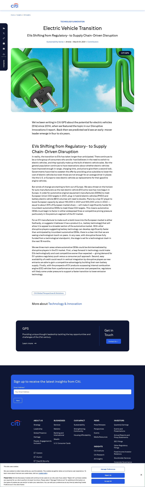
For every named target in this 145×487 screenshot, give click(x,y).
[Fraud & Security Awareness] (43, 462)
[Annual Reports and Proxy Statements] (123, 436)
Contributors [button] (93, 42)
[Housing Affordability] (83, 435)
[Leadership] (43, 429)
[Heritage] (43, 437)
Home (13, 15)
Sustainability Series (55, 42)
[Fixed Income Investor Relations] (123, 453)
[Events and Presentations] (123, 430)
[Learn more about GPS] (27, 343)
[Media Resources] (103, 437)
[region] (72, 475)
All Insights (27, 15)
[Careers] (43, 453)
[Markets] (63, 429)
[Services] (63, 425)
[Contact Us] (113, 341)
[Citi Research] (103, 455)
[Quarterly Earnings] (123, 425)
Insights (19, 15)
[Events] (103, 433)
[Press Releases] (103, 425)
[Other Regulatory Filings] (123, 446)
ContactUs (4, 63)
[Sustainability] (83, 425)
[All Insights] (103, 459)
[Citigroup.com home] (16, 423)
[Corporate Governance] (123, 462)
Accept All (107, 481)
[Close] (141, 474)
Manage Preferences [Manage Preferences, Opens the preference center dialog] (108, 469)
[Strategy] (43, 425)
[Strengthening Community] (83, 430)
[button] (4, 38)
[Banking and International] (63, 434)
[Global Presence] (43, 433)
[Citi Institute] (103, 451)
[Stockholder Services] (123, 458)
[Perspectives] (103, 429)
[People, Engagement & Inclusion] (43, 442)
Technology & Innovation (72, 22)
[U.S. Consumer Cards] (63, 443)
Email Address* (19, 387)
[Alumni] (43, 457)
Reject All (108, 475)
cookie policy (43, 473)
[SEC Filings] (123, 441)
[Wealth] (63, 439)
